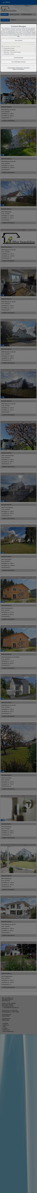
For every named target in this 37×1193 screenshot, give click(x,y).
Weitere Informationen (18, 69)
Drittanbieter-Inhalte (9, 54)
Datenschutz (19, 67)
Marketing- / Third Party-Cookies (12, 52)
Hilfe (18, 36)
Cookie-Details (11, 67)
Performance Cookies (9, 50)
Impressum (27, 67)
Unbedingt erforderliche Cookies (12, 46)
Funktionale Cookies (9, 48)
